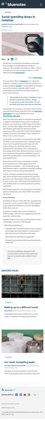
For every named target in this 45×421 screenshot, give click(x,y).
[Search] (40, 4)
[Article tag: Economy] (8, 302)
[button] (3, 4)
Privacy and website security (10, 404)
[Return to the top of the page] (36, 395)
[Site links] (14, 390)
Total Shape (37, 78)
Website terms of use (8, 408)
